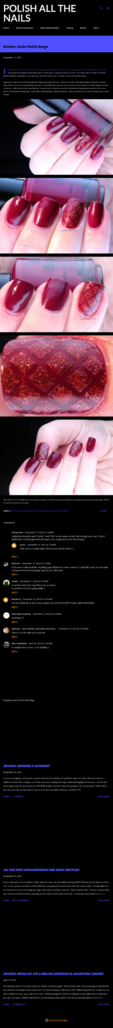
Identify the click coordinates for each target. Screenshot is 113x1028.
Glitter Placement (24, 28)
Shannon (16, 563)
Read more (104, 796)
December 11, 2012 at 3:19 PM (36, 563)
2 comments (18, 1004)
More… (96, 28)
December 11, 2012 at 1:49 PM (39, 532)
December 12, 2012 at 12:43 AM (37, 599)
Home (6, 28)
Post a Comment (21, 900)
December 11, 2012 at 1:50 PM (42, 544)
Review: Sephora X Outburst (26, 766)
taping (65, 511)
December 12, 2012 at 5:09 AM (47, 614)
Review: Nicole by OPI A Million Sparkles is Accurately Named (53, 974)
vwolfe (15, 581)
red (47, 511)
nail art (28, 511)
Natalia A (16, 599)
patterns (39, 511)
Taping (69, 28)
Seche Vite (55, 511)
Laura (22, 544)
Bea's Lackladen (19, 643)
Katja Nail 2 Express (21, 614)
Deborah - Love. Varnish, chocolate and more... (34, 628)
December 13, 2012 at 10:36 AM (73, 628)
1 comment (18, 796)
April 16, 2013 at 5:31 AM (40, 643)
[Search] (101, 5)
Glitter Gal (17, 511)
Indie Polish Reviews (49, 28)
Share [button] (103, 511)
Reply (15, 556)
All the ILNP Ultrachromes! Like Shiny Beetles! (41, 870)
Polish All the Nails (39, 13)
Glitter (83, 28)
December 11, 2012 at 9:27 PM (34, 581)
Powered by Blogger (56, 1020)
